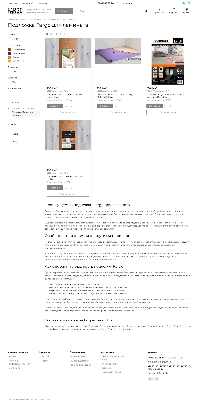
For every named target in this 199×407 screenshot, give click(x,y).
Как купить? (27, 3)
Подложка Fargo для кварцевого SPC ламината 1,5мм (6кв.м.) (165, 95)
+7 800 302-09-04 (105, 3)
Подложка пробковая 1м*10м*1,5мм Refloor (65, 177)
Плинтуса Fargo (109, 364)
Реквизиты (45, 357)
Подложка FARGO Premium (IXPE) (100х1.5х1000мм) (114, 95)
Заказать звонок (124, 3)
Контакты (42, 3)
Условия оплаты (78, 357)
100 (14, 82)
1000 (14, 71)
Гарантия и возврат (80, 365)
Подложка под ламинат (21, 108)
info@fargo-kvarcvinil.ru (160, 362)
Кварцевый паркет (111, 372)
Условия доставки (79, 361)
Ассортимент (108, 352)
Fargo (15, 39)
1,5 (13, 93)
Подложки (106, 368)
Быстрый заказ (68, 112)
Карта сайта (14, 368)
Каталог (12, 357)
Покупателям (77, 352)
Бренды (12, 124)
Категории (13, 102)
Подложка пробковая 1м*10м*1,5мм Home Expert (65, 95)
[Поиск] (113, 11)
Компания (12, 3)
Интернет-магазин (18, 352)
